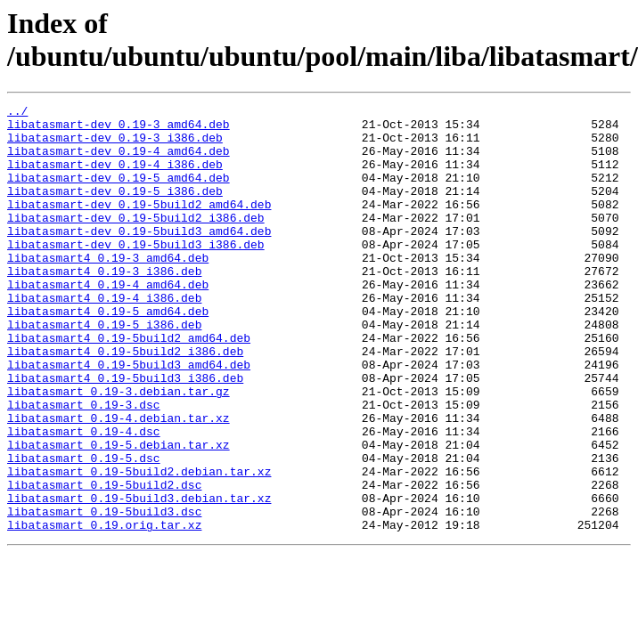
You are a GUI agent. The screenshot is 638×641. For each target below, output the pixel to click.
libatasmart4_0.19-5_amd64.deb (108, 353)
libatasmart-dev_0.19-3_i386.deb (115, 145)
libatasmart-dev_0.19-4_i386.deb (115, 177)
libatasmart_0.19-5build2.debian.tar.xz (139, 546)
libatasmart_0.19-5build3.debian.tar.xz (139, 578)
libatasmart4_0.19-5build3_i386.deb (125, 434)
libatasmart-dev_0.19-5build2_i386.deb (136, 241)
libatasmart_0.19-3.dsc (83, 466)
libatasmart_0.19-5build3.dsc (104, 594)
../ (17, 113)
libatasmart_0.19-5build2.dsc (104, 562)
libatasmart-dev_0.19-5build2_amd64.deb (139, 225)
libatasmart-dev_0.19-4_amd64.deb (118, 161)
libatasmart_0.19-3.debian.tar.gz (118, 450)
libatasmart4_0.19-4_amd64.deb (108, 321)
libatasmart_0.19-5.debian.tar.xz (118, 514)
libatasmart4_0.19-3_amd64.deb (108, 289)
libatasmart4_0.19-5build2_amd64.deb (128, 385)
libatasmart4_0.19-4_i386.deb (104, 337)
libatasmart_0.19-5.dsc (83, 530)
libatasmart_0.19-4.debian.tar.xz (118, 482)
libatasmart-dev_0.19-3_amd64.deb (118, 129)
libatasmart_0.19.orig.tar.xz (104, 610)
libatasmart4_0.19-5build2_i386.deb (125, 402)
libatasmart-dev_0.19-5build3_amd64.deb (139, 257)
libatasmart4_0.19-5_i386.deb (104, 369)
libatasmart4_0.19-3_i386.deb (104, 305)
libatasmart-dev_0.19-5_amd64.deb (118, 193)
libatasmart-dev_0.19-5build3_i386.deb (136, 273)
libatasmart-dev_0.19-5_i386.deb (115, 209)
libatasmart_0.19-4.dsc (83, 498)
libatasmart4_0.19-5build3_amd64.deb (128, 418)
